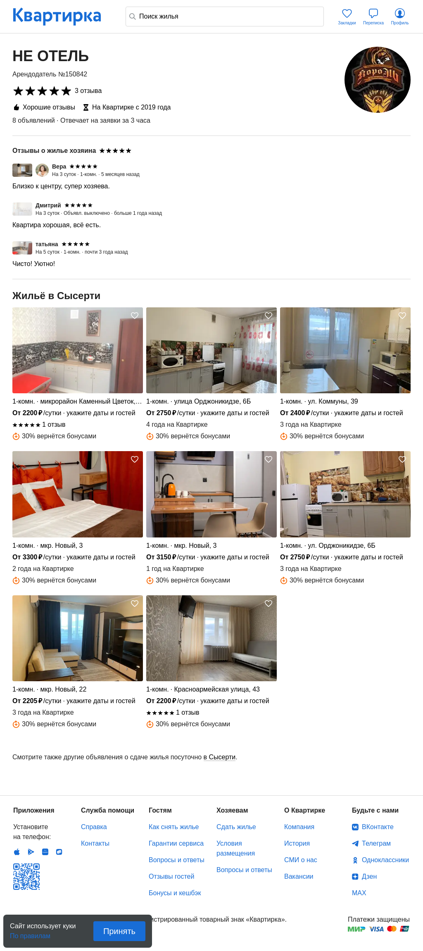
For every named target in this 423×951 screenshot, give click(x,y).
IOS (17, 852)
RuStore (59, 852)
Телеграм (376, 843)
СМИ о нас (300, 859)
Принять (119, 931)
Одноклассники (385, 859)
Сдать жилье (236, 826)
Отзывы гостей (171, 876)
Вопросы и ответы (176, 859)
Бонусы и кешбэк (175, 892)
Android (31, 852)
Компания (299, 826)
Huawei (45, 852)
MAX (359, 892)
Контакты (95, 843)
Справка (94, 826)
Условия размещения (235, 848)
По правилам (30, 933)
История (297, 843)
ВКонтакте (378, 826)
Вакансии (299, 876)
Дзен (369, 876)
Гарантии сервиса (176, 843)
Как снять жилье (174, 826)
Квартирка (62, 16)
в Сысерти (220, 757)
